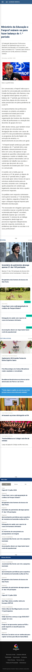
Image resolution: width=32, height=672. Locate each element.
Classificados (16, 657)
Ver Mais (30, 240)
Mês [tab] (26, 484)
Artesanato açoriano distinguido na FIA (15, 415)
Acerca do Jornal (10, 654)
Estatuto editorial (21, 654)
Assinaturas (23, 662)
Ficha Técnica (11, 660)
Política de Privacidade (12, 662)
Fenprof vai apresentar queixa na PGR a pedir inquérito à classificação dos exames (15, 627)
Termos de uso (20, 660)
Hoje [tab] (6, 484)
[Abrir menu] (2, 1)
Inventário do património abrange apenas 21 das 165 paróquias (15, 266)
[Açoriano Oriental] (16, 650)
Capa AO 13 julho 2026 (9, 490)
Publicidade (8, 657)
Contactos (24, 657)
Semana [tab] (16, 484)
